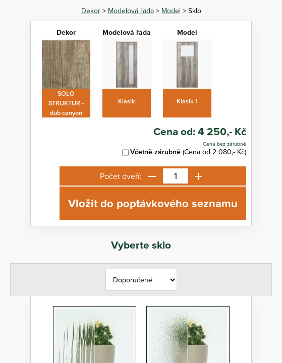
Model (171, 11)
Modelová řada (131, 11)
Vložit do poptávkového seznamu (153, 203)
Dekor (90, 11)
